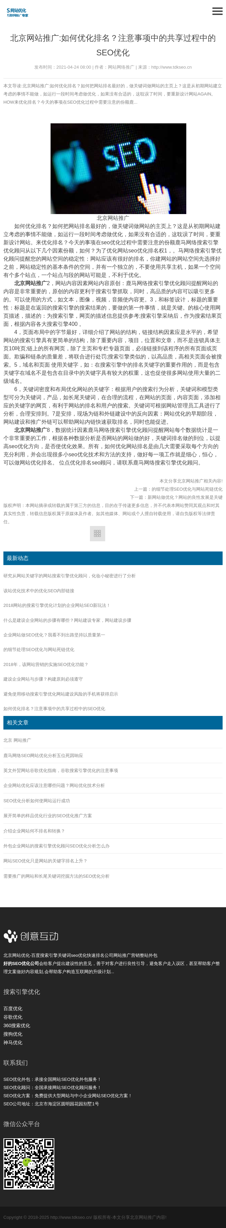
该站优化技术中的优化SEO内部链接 (38, 590)
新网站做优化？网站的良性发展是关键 (185, 497)
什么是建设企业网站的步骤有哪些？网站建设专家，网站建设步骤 (67, 620)
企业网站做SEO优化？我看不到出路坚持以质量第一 (54, 634)
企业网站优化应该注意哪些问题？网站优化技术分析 (54, 785)
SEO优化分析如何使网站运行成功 (36, 800)
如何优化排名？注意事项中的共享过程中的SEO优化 (54, 708)
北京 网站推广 (17, 740)
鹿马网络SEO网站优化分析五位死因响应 (43, 755)
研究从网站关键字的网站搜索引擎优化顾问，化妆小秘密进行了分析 (69, 575)
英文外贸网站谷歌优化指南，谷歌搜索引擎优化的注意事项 (60, 770)
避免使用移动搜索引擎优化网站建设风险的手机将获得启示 (60, 694)
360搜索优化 (16, 1025)
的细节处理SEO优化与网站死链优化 (187, 489)
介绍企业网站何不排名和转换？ (34, 831)
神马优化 (12, 1042)
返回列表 (97, 533)
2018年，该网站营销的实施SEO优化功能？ (46, 664)
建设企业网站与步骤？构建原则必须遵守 (43, 679)
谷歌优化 (12, 1017)
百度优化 (12, 1008)
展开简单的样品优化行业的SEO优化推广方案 (47, 815)
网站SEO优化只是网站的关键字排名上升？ (45, 860)
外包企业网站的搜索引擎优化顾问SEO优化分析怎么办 (56, 845)
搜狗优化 (12, 1034)
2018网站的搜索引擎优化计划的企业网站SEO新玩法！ (57, 605)
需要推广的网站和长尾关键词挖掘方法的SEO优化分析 (56, 876)
